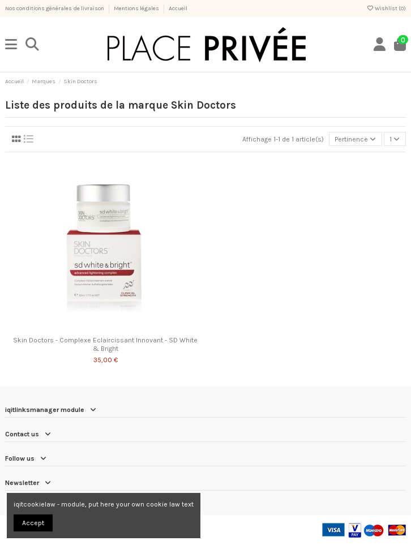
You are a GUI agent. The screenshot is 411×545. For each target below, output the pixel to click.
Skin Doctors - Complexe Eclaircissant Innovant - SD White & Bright (105, 344)
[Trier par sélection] (355, 139)
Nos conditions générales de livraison (55, 8)
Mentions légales (137, 8)
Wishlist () (386, 8)
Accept (33, 523)
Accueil (178, 8)
